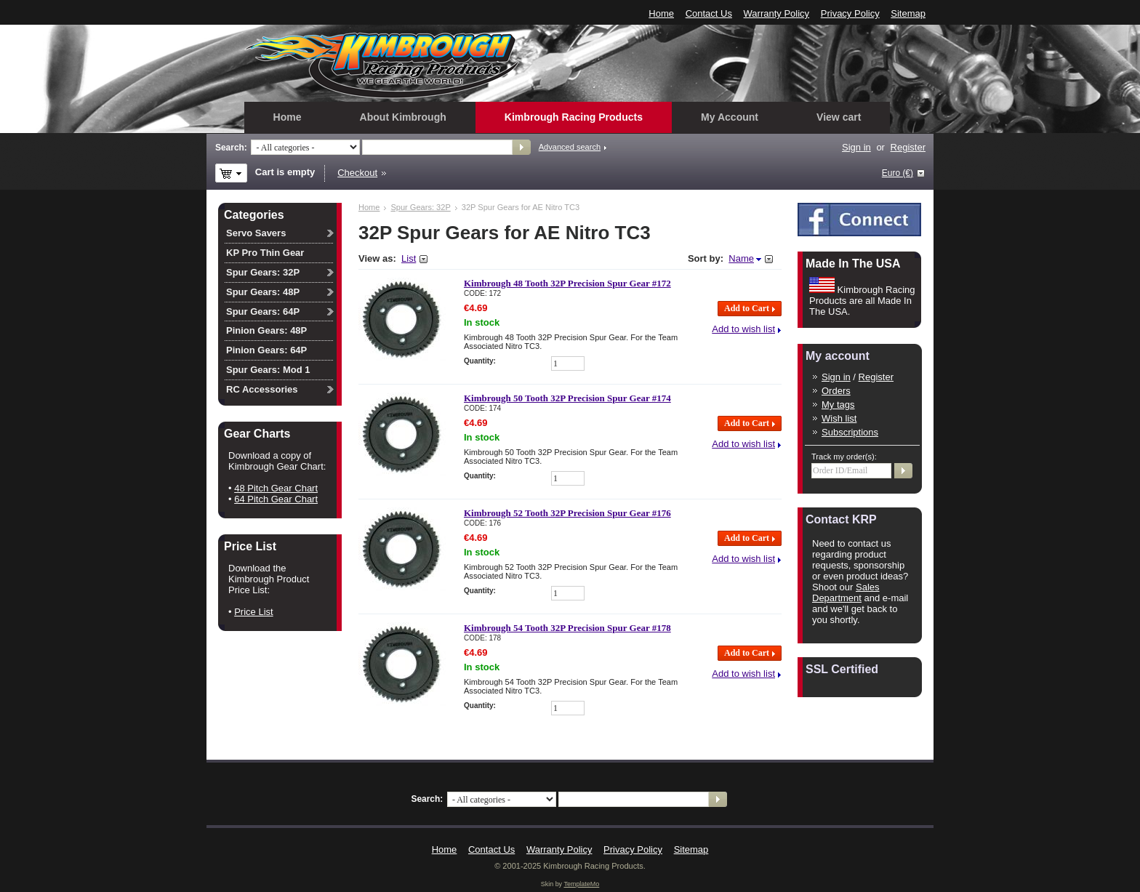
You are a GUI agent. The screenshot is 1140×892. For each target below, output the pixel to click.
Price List (253, 611)
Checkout (357, 172)
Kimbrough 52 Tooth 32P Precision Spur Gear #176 (567, 512)
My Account (729, 117)
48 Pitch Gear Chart (276, 488)
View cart (838, 117)
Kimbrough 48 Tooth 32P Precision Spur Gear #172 (567, 283)
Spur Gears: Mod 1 (268, 369)
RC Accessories (262, 389)
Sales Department (846, 592)
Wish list (839, 418)
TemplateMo (581, 884)
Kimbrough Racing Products (574, 117)
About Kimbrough (403, 117)
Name (741, 258)
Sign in (856, 147)
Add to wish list (743, 329)
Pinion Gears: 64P (266, 350)
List (408, 258)
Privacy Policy (850, 13)
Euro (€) (897, 173)
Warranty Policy (777, 13)
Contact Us (709, 13)
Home (661, 13)
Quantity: (480, 361)
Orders (836, 390)
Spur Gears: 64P (263, 311)
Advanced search (570, 146)
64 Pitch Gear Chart (276, 499)
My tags (838, 404)
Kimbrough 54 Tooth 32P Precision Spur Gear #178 (567, 627)
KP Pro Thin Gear (265, 252)
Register (908, 147)
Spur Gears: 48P (263, 291)
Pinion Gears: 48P (266, 330)
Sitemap (908, 13)
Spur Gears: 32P (420, 207)
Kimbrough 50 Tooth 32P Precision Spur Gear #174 (567, 398)
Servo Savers (256, 233)
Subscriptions (850, 432)
